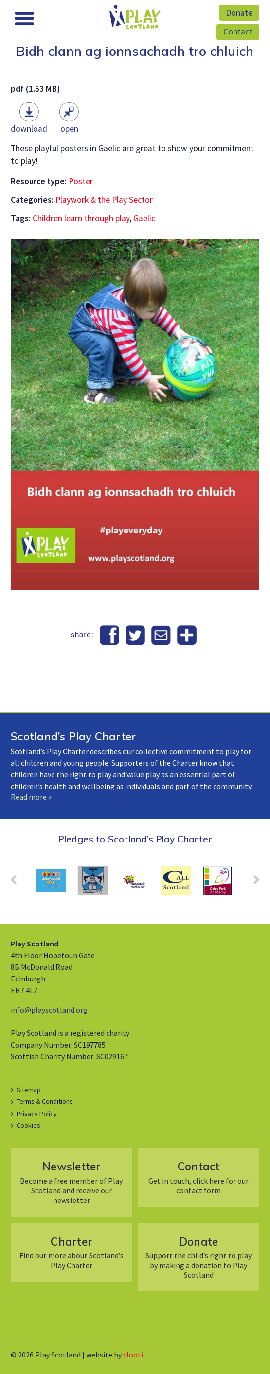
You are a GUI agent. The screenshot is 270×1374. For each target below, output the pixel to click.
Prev (18, 883)
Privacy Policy (37, 1113)
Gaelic (144, 218)
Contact (237, 31)
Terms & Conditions (45, 1101)
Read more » (31, 797)
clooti (133, 1354)
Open (69, 128)
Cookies (28, 1125)
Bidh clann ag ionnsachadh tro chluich (134, 51)
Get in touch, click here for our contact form (198, 1177)
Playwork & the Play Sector (104, 199)
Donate (239, 12)
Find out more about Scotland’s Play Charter (71, 1252)
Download (29, 128)
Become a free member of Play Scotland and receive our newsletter (71, 1181)
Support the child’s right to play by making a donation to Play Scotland (198, 1257)
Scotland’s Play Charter (73, 736)
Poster (81, 181)
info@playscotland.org (49, 1009)
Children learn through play (81, 218)
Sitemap (29, 1089)
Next (251, 883)
